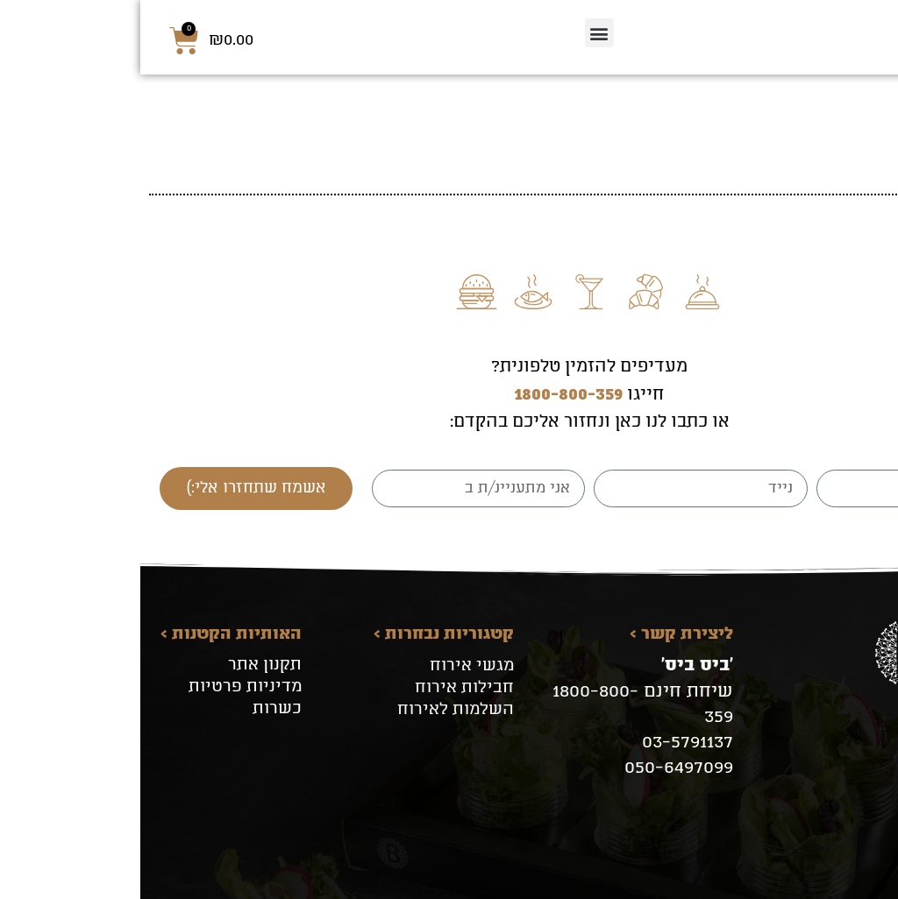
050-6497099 (538, 768)
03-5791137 (547, 743)
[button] (459, 32)
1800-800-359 (428, 396)
